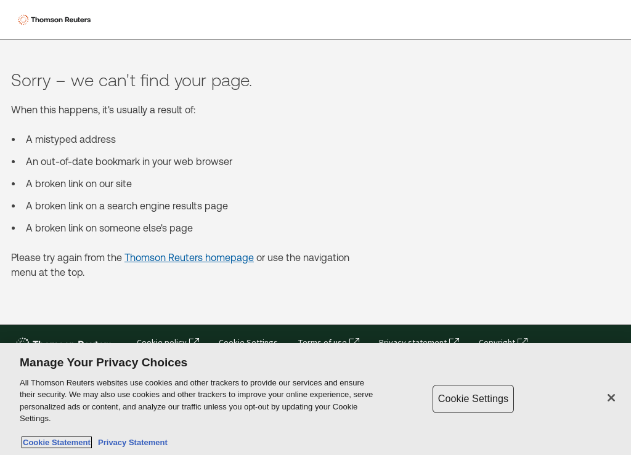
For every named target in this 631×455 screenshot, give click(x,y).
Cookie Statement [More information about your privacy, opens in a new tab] (57, 442)
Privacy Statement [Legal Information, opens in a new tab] (131, 442)
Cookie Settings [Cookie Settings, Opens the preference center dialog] (473, 398)
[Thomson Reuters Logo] (56, 20)
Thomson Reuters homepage (189, 258)
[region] (315, 399)
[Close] (611, 397)
